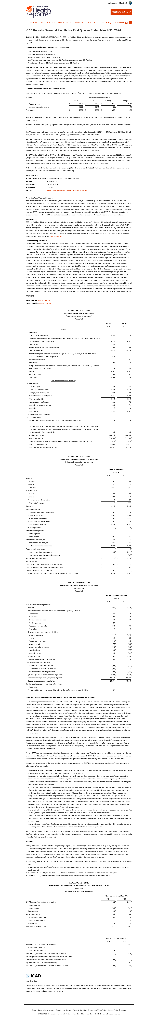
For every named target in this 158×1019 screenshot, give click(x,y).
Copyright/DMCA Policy (97, 1010)
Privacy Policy (113, 1010)
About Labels (64, 23)
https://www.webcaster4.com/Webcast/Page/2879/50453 (68, 190)
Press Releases (48, 23)
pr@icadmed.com (44, 300)
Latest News (31, 23)
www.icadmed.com (56, 236)
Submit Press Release (63, 1010)
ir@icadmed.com (45, 303)
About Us (90, 23)
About (34, 1010)
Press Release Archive (46, 1010)
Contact (78, 23)
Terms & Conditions (80, 1010)
